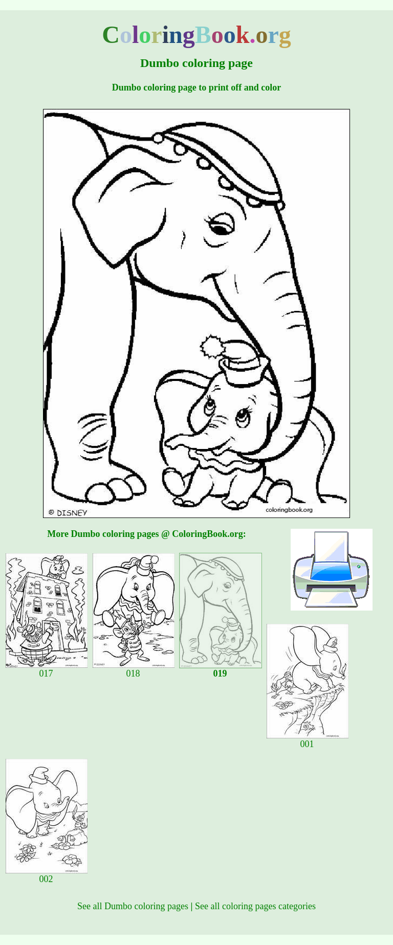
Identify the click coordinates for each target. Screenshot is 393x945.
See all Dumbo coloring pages (132, 906)
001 (307, 740)
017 (46, 669)
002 (46, 875)
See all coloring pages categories (255, 906)
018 (133, 669)
